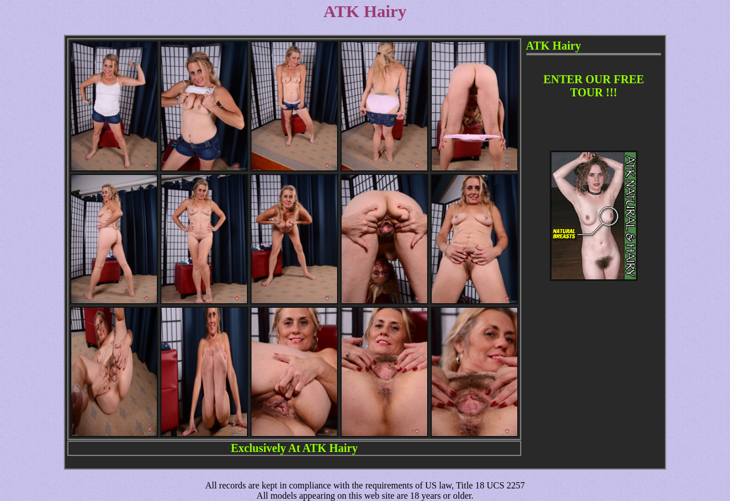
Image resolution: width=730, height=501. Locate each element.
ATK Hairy (330, 448)
